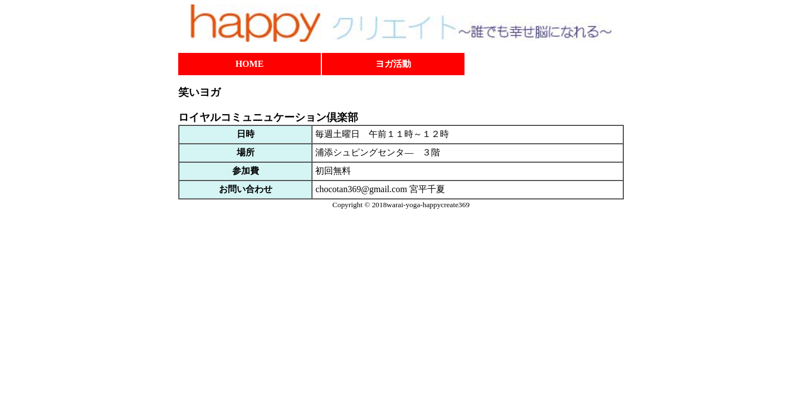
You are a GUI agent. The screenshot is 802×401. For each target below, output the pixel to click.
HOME (250, 64)
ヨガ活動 (393, 64)
